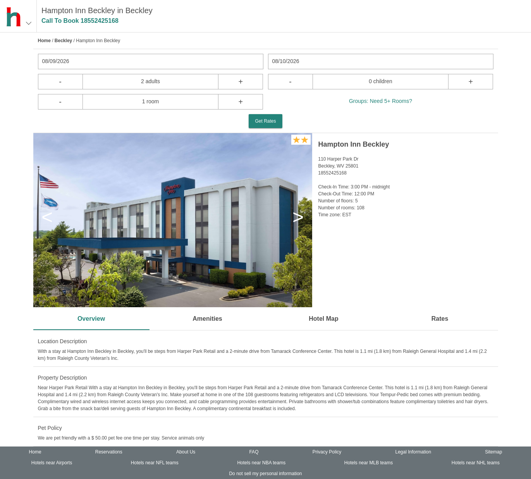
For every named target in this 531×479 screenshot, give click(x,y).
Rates (440, 318)
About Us (185, 452)
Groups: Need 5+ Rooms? (380, 101)
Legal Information (413, 452)
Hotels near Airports (51, 462)
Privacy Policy (327, 452)
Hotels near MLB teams (368, 462)
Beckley (63, 40)
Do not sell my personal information (265, 473)
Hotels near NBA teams (261, 462)
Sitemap (493, 452)
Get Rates (265, 121)
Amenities (207, 318)
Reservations (108, 452)
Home (44, 40)
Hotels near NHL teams (476, 462)
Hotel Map (323, 318)
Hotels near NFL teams (155, 462)
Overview (91, 318)
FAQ (253, 452)
